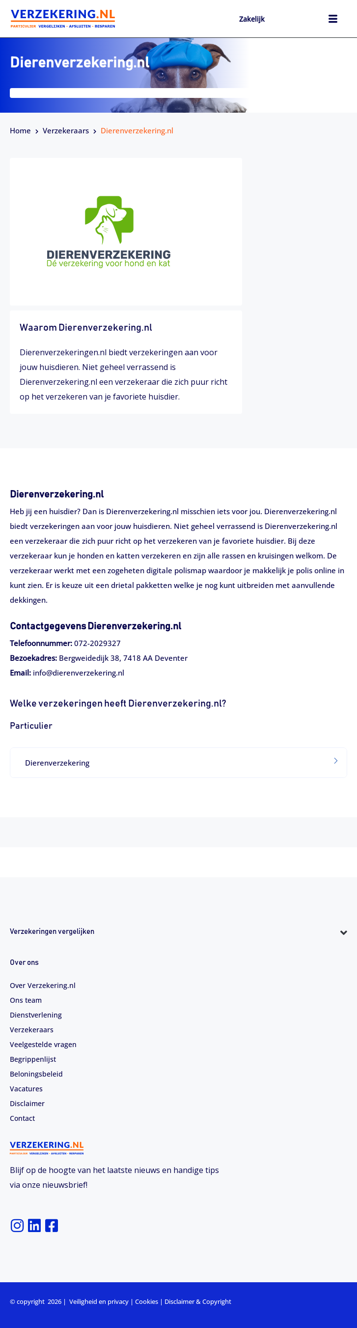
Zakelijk (252, 19)
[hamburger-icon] (333, 20)
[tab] (178, 762)
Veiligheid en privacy (99, 1301)
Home (20, 130)
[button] (178, 762)
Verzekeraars (66, 130)
